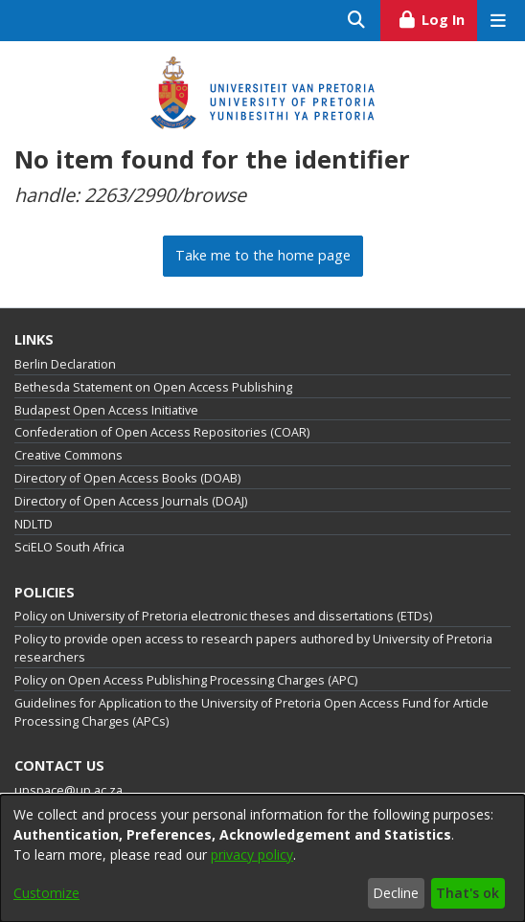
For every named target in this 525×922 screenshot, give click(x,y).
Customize (46, 893)
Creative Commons (68, 455)
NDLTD (33, 524)
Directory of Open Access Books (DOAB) (127, 478)
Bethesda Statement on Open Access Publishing (153, 387)
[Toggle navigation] (498, 20)
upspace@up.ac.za (68, 790)
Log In (437, 17)
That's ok (467, 893)
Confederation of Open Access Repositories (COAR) (161, 432)
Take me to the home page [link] (263, 255)
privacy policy (252, 854)
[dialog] (262, 858)
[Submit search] (356, 20)
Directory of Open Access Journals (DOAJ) (130, 501)
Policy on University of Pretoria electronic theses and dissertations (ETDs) (223, 616)
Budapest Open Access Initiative (106, 410)
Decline (396, 893)
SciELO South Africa (69, 547)
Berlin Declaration (65, 364)
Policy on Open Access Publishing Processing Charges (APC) (185, 680)
